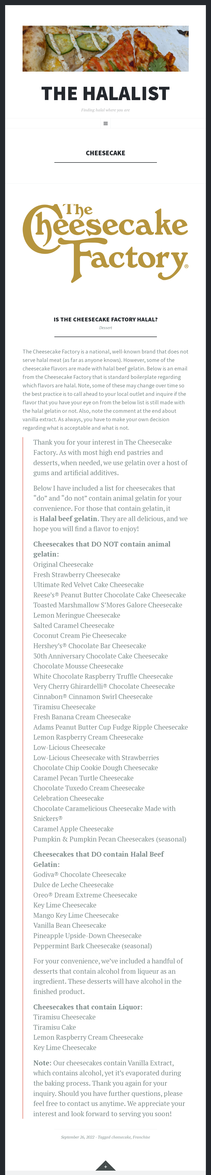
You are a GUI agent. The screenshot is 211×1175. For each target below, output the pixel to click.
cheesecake (121, 1137)
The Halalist (105, 93)
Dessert (105, 327)
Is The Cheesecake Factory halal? (105, 319)
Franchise (141, 1137)
